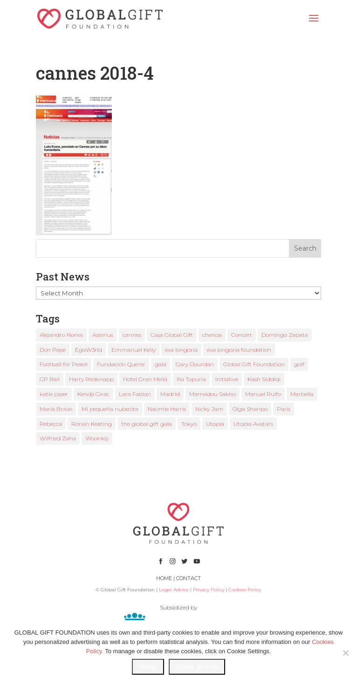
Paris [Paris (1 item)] (283, 408)
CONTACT (188, 578)
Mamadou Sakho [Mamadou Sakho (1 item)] (212, 393)
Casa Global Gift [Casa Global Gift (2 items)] (172, 334)
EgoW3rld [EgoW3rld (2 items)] (88, 349)
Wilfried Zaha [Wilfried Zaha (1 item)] (58, 438)
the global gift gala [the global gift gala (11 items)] (146, 423)
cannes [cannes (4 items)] (132, 334)
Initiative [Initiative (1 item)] (226, 379)
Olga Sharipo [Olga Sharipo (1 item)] (250, 408)
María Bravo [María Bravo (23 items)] (56, 408)
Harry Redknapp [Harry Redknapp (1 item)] (91, 379)
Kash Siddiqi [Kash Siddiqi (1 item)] (264, 379)
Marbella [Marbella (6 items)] (302, 393)
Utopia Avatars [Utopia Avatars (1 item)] (253, 423)
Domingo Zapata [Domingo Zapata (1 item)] (284, 334)
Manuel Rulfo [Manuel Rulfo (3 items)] (263, 393)
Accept (148, 666)
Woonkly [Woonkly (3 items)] (97, 438)
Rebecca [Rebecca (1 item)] (51, 423)
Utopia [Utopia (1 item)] (215, 423)
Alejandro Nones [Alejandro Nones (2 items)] (61, 334)
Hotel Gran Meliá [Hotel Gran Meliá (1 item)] (145, 379)
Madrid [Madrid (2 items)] (170, 393)
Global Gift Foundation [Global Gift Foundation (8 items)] (254, 364)
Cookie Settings (197, 666)
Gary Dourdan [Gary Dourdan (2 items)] (195, 364)
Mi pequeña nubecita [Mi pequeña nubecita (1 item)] (110, 408)
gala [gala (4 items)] (160, 364)
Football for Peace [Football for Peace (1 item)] (64, 364)
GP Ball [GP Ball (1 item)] (50, 379)
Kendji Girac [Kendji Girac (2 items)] (93, 393)
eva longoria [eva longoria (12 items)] (181, 349)
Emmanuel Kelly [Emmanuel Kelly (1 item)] (133, 349)
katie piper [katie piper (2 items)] (54, 393)
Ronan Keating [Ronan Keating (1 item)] (91, 423)
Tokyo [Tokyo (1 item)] (189, 423)
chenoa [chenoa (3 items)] (212, 334)
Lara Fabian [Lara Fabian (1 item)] (135, 393)
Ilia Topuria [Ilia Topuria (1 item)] (191, 379)
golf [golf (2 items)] (299, 364)
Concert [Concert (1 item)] (241, 334)
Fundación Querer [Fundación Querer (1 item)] (121, 364)
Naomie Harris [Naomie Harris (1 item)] (167, 408)
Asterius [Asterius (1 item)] (102, 334)
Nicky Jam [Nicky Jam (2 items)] (209, 408)
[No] (345, 652)
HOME (164, 578)
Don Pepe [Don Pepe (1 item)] (53, 349)
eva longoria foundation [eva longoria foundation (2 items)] (239, 349)
